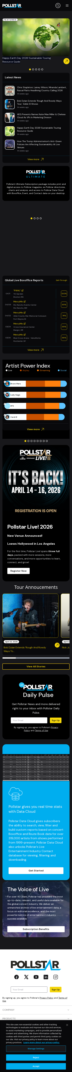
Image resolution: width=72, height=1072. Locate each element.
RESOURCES (36, 1027)
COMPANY (36, 1009)
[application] (36, 400)
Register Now (18, 570)
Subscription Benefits (36, 929)
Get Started (36, 870)
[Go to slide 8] (47, 441)
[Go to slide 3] (36, 69)
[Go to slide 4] (39, 69)
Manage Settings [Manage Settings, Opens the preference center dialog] (36, 1058)
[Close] (67, 1034)
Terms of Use (41, 730)
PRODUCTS (36, 1018)
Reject (36, 1066)
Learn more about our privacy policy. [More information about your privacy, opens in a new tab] (41, 1051)
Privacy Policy (46, 997)
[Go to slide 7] (44, 441)
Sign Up (56, 720)
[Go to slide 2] (33, 69)
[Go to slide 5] (42, 69)
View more (36, 159)
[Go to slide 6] (41, 441)
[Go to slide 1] (30, 69)
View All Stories (36, 666)
